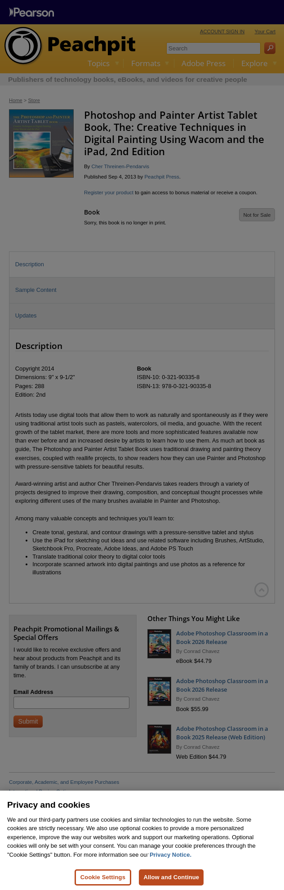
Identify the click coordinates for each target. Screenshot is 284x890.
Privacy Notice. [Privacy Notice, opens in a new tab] (170, 864)
